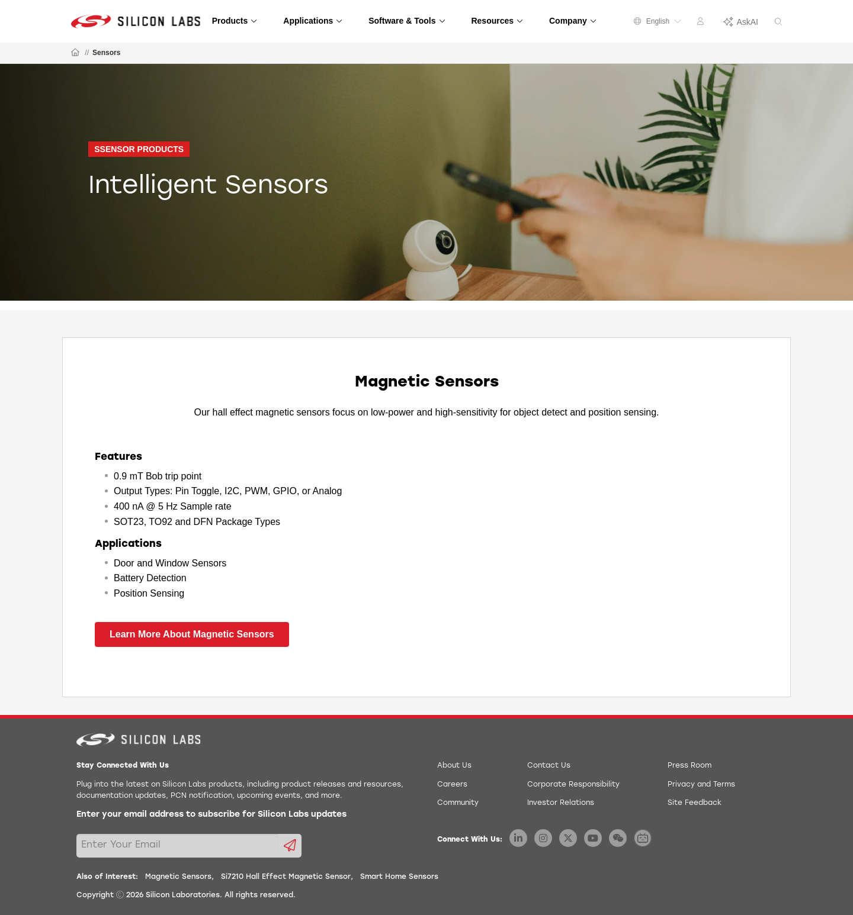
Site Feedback (694, 803)
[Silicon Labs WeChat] (618, 838)
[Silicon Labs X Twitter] (568, 838)
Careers (452, 784)
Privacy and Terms (701, 784)
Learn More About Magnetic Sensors (192, 634)
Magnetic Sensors (178, 877)
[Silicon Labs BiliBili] (643, 838)
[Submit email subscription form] (290, 846)
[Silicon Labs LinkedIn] (518, 838)
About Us (454, 765)
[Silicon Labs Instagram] (543, 838)
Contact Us (548, 765)
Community (458, 803)
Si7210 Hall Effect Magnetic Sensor (286, 877)
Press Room (689, 765)
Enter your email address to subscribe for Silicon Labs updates (211, 814)
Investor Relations (560, 803)
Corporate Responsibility (573, 784)
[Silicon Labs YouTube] (593, 838)
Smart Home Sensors (399, 877)
